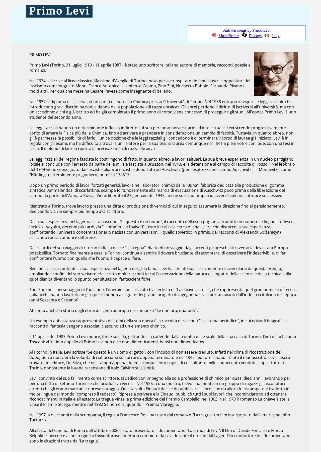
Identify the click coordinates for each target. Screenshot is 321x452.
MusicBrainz (228, 36)
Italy (275, 36)
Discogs (255, 36)
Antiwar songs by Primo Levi (247, 30)
